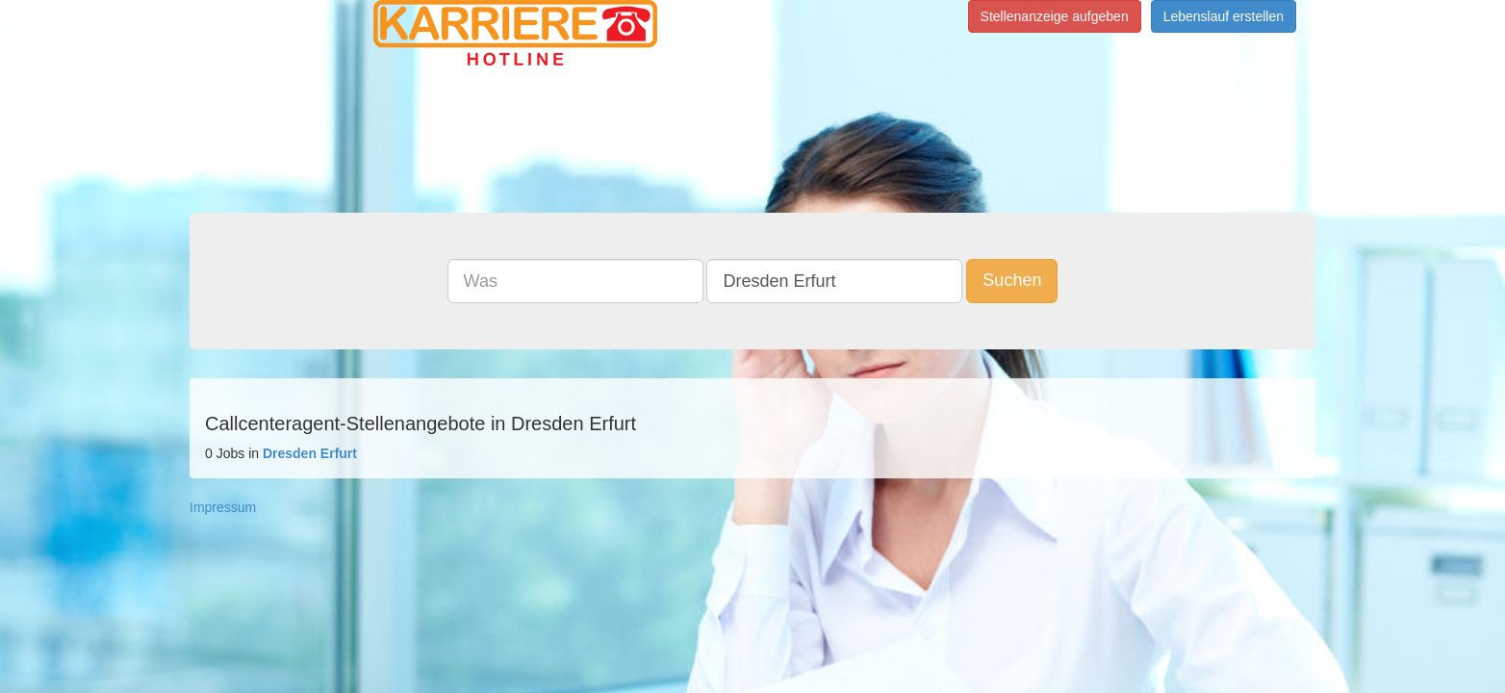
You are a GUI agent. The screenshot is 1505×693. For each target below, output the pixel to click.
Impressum (223, 507)
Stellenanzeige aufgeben (1055, 16)
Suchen (1011, 280)
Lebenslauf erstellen (1223, 16)
